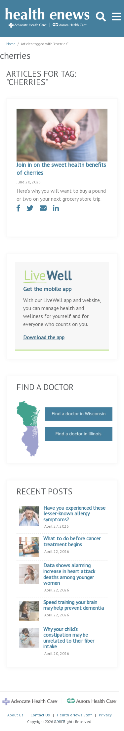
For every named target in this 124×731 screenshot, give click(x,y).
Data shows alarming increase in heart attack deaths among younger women (69, 574)
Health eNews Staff (74, 714)
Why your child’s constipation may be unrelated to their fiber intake (68, 638)
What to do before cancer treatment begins (72, 541)
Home (11, 44)
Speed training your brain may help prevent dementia (73, 605)
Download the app (43, 337)
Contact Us (40, 714)
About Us (15, 714)
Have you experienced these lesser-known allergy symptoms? (74, 514)
